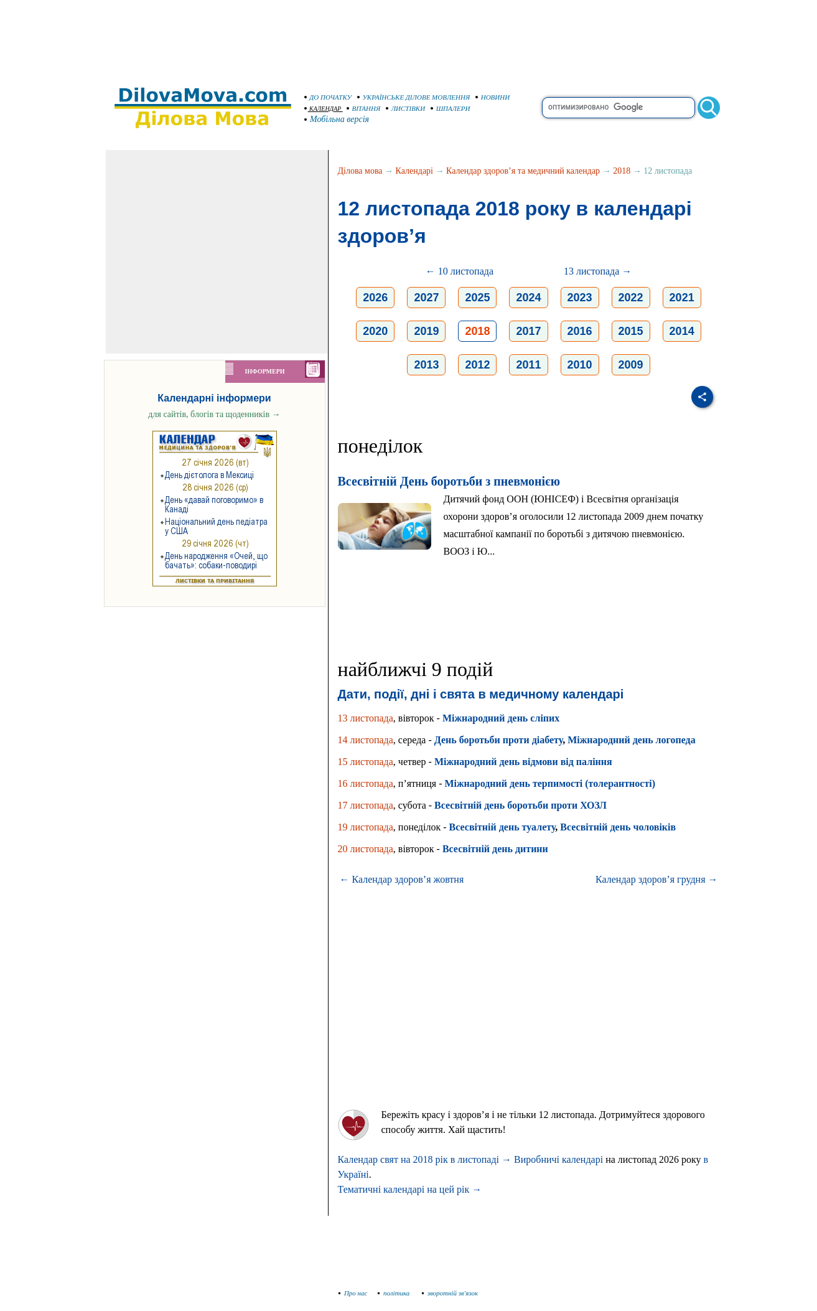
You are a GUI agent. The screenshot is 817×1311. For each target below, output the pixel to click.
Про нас (353, 1293)
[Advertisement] (409, 37)
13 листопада (365, 718)
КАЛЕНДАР (323, 108)
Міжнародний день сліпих (500, 718)
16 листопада (365, 783)
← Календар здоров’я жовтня (402, 879)
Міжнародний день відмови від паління (523, 761)
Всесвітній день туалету (502, 827)
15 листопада (365, 761)
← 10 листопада (459, 271)
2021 (682, 297)
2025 (477, 297)
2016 (579, 331)
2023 (579, 297)
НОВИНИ (492, 97)
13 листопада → (598, 271)
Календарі (414, 171)
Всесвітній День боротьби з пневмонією (449, 481)
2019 (426, 331)
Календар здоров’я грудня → (656, 879)
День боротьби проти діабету (498, 740)
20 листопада (365, 848)
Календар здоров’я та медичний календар (523, 171)
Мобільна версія (337, 119)
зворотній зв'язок (450, 1293)
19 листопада (365, 827)
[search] (618, 107)
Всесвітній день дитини (495, 848)
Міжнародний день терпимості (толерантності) (549, 783)
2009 (631, 365)
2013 (426, 365)
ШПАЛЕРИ (450, 108)
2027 (426, 297)
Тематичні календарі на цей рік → (410, 1189)
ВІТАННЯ (363, 108)
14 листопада (365, 740)
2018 (621, 171)
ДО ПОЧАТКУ (328, 97)
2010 (579, 365)
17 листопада (365, 805)
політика (394, 1293)
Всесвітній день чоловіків (618, 827)
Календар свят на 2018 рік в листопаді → (425, 1159)
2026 (375, 297)
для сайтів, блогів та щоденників (214, 414)
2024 (528, 297)
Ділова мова (360, 171)
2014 (682, 331)
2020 (375, 331)
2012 (477, 365)
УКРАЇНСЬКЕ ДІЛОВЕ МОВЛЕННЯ (414, 97)
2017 (528, 331)
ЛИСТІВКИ (406, 108)
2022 (631, 297)
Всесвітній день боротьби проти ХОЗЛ (520, 805)
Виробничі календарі (558, 1159)
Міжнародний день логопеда (631, 740)
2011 (528, 365)
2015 (631, 331)
